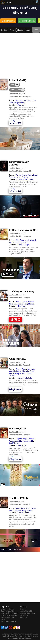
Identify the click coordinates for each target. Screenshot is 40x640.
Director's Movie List (27, 613)
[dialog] (14, 85)
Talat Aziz (31, 369)
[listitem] (8, 21)
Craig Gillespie (24, 245)
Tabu (29, 100)
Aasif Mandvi (30, 240)
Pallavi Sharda (21, 302)
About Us (23, 617)
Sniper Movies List (7, 609)
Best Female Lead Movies (10, 613)
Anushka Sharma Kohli (24, 441)
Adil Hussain (21, 100)
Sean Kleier (18, 304)
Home (8, 2)
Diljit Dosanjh (21, 439)
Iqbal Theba (20, 508)
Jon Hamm (13, 242)
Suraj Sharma (19, 103)
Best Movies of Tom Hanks (8, 618)
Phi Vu (18, 175)
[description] (17, 94)
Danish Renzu (23, 513)
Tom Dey (21, 306)
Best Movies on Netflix (9, 615)
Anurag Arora (21, 369)
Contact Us (24, 615)
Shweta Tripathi (15, 510)
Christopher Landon (25, 179)
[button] (17, 90)
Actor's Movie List (26, 611)
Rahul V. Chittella (25, 378)
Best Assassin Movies (8, 621)
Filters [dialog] (35, 30)
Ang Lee (21, 105)
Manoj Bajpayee (15, 371)
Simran (11, 373)
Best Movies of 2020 (8, 611)
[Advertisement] (20, 54)
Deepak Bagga (20, 373)
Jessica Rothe (27, 175)
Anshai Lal (22, 445)
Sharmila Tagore (28, 371)
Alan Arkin (20, 240)
